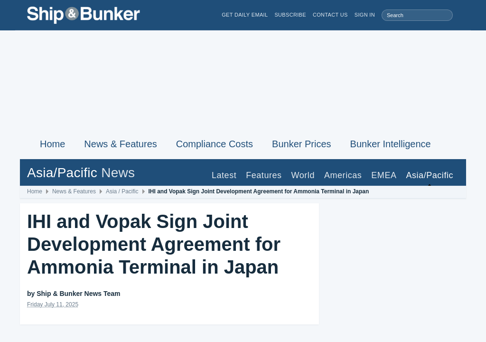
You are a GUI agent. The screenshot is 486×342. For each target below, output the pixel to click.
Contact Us (330, 15)
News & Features (120, 144)
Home (52, 144)
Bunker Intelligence (390, 144)
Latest (224, 175)
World (303, 175)
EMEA (383, 175)
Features (263, 175)
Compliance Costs (214, 144)
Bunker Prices (301, 144)
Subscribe (290, 15)
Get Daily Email (245, 15)
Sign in (365, 15)
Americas (343, 175)
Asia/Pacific (429, 175)
